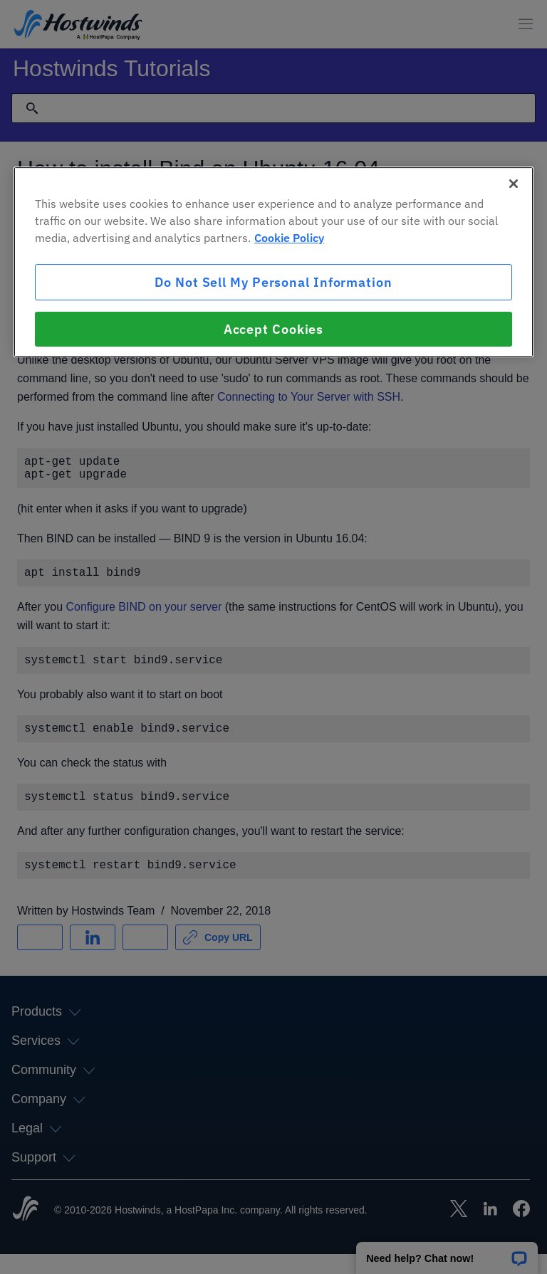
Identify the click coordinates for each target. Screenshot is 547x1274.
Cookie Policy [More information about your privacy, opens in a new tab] (289, 238)
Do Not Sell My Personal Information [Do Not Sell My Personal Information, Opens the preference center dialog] (273, 282)
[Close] (513, 183)
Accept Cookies (274, 329)
